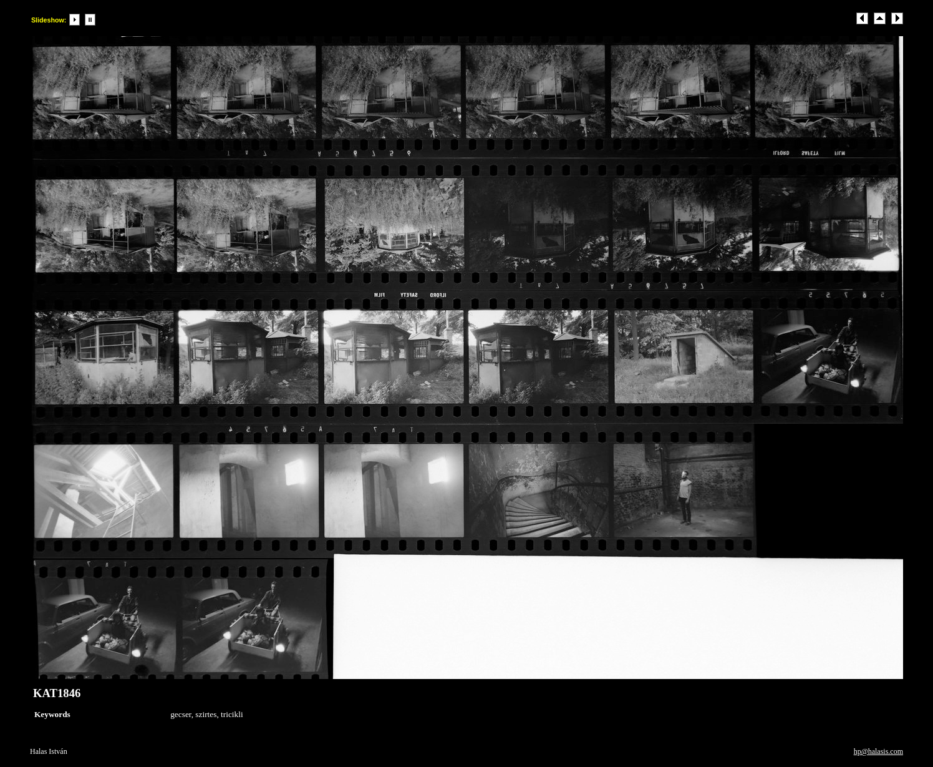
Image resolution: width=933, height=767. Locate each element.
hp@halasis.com (878, 751)
